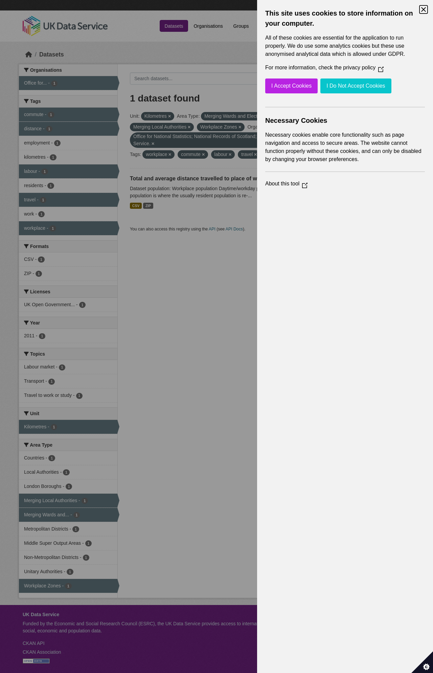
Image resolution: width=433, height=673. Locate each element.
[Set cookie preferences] (422, 662)
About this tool (286, 183)
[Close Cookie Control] (423, 9)
